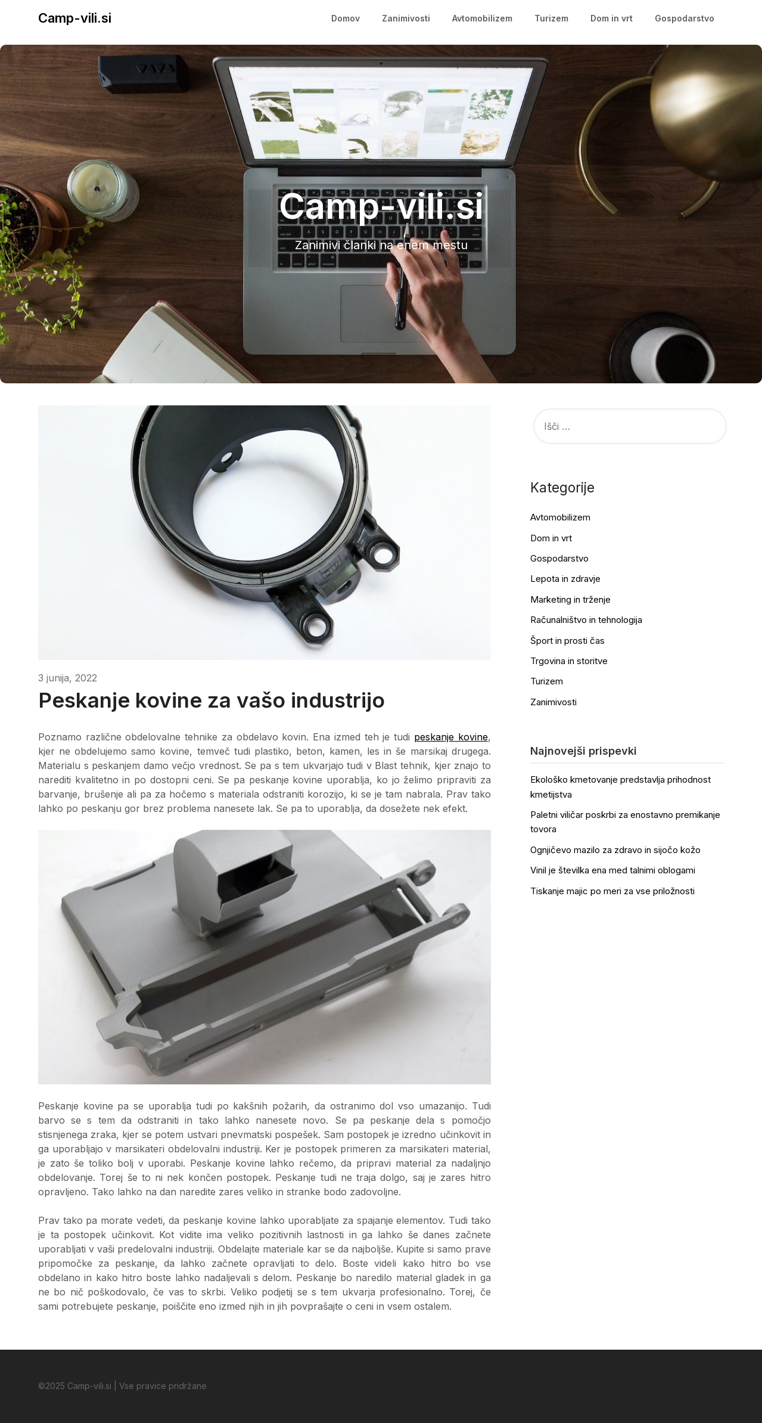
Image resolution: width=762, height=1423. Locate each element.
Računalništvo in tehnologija (586, 619)
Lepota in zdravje (565, 578)
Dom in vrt (611, 18)
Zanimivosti (406, 18)
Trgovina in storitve (569, 660)
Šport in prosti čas (567, 640)
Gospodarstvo (684, 18)
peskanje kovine (451, 737)
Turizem (551, 18)
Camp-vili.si (74, 18)
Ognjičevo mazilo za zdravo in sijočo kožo (615, 849)
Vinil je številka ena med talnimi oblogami (612, 870)
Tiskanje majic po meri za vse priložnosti (612, 891)
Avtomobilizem (482, 18)
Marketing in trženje (570, 599)
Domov (345, 18)
